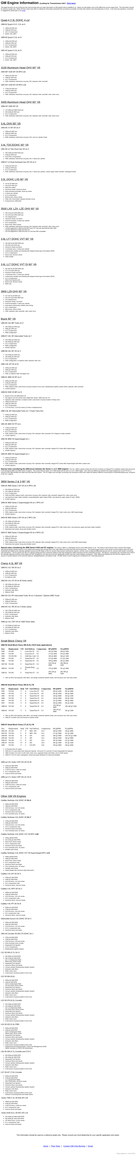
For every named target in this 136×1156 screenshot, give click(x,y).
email (23, 10)
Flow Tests (55, 1146)
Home (45, 1146)
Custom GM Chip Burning (74, 1146)
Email (90, 1146)
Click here (71, 3)
